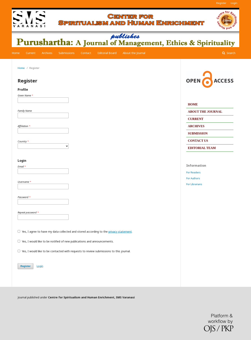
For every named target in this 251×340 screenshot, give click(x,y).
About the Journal (134, 53)
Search (230, 53)
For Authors (193, 178)
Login (234, 3)
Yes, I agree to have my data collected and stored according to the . (75, 231)
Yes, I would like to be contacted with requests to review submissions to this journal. (74, 251)
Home (16, 53)
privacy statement (120, 231)
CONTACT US (198, 140)
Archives (47, 53)
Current (30, 53)
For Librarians (194, 184)
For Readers (193, 172)
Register (221, 3)
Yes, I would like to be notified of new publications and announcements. (66, 241)
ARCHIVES (196, 126)
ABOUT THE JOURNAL (205, 111)
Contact (86, 53)
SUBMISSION (197, 133)
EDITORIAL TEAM (202, 148)
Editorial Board (106, 53)
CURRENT (195, 119)
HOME (193, 104)
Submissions (67, 53)
